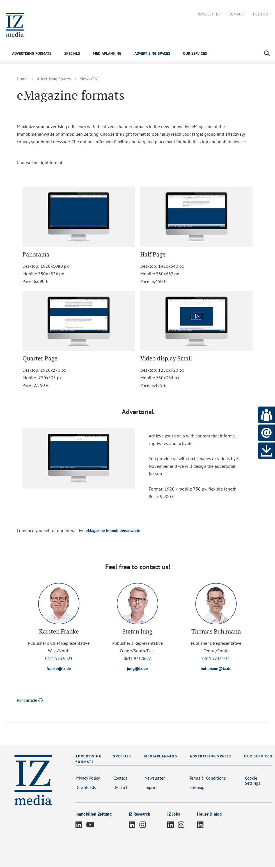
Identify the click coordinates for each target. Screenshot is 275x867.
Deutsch (261, 14)
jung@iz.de (137, 668)
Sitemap (197, 788)
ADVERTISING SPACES (152, 53)
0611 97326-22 (137, 658)
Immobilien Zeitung (93, 814)
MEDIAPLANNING (107, 53)
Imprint (151, 788)
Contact (237, 14)
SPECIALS (72, 53)
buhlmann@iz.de (216, 668)
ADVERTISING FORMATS (31, 53)
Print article (30, 700)
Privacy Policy (87, 778)
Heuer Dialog (209, 814)
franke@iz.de (59, 668)
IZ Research (139, 814)
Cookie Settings (252, 781)
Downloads (85, 788)
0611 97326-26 (216, 658)
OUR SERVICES (195, 53)
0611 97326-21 (58, 658)
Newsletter (209, 14)
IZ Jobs (173, 814)
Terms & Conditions (207, 778)
